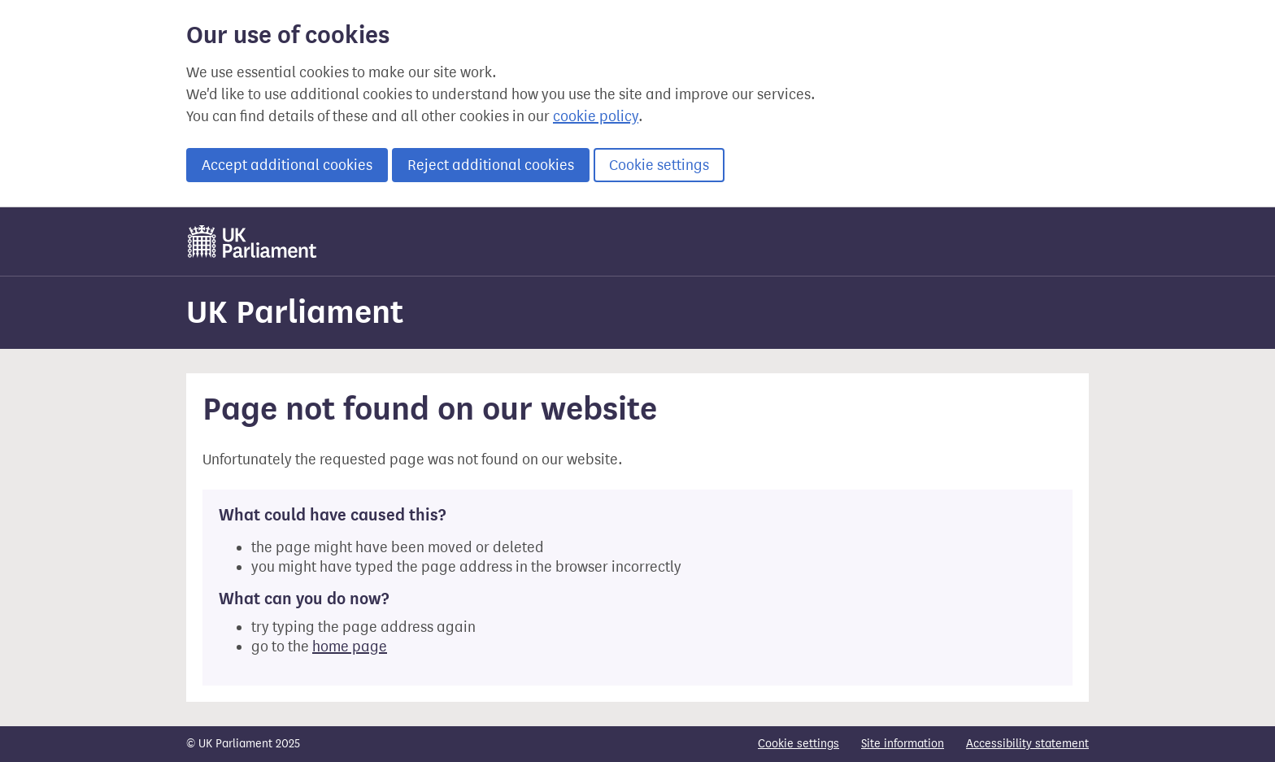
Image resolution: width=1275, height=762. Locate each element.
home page (349, 646)
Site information (902, 744)
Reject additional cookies (490, 165)
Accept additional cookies (287, 165)
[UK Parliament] (252, 241)
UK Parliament (294, 312)
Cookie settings (659, 165)
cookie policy (595, 116)
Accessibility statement (1027, 744)
